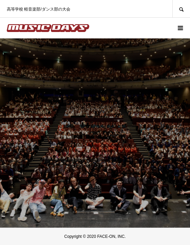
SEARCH (181, 8)
